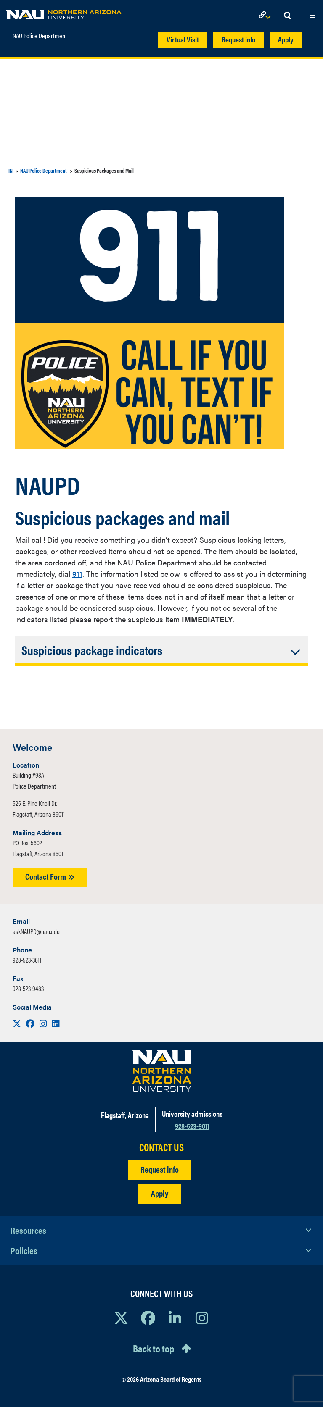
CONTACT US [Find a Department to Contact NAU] (161, 1147)
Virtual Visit (183, 39)
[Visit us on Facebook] (31, 1023)
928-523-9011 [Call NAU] (192, 1125)
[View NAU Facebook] (148, 1317)
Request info (238, 39)
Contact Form (49, 876)
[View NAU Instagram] (201, 1317)
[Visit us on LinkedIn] (56, 1023)
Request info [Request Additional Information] (159, 1169)
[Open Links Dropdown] (266, 16)
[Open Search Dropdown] (287, 16)
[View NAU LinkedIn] (175, 1317)
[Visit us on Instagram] (44, 1023)
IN (10, 170)
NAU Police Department (40, 36)
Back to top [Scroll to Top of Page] (153, 1348)
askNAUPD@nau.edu (36, 931)
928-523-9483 (28, 988)
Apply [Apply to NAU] (159, 1193)
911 (77, 573)
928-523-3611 (27, 960)
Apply (286, 39)
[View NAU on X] (121, 1317)
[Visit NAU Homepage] (161, 1071)
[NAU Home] (63, 12)
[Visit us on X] (18, 1023)
